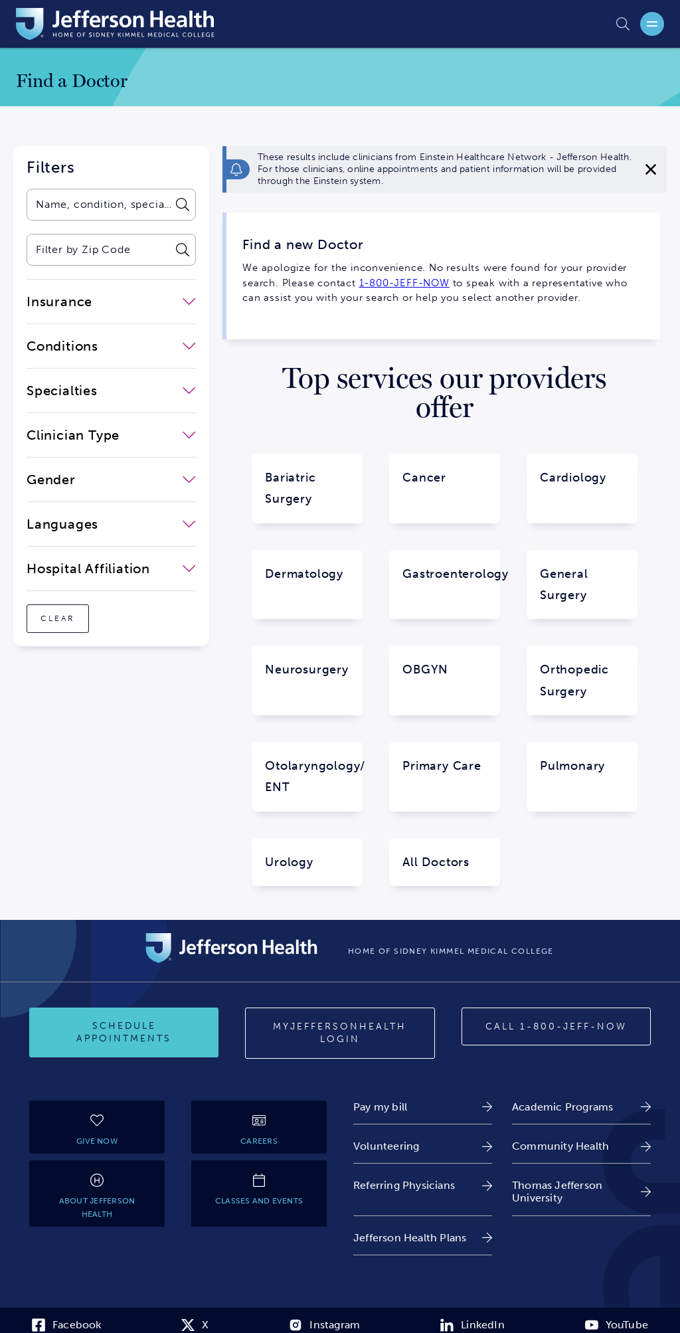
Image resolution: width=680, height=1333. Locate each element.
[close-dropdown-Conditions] (111, 346)
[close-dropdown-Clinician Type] (111, 435)
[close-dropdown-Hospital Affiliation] (111, 568)
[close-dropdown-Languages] (111, 524)
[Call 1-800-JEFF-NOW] (556, 1027)
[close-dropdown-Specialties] (111, 390)
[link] (422, 1107)
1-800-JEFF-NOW (404, 283)
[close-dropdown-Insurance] (111, 301)
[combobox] (98, 205)
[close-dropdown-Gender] (111, 479)
